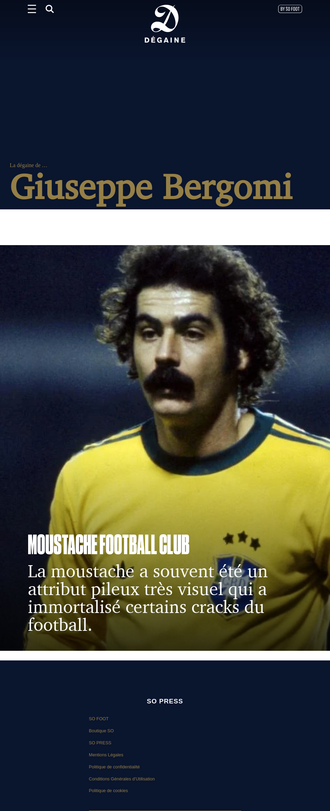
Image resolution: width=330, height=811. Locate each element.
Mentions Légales (106, 754)
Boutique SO (101, 730)
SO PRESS (100, 742)
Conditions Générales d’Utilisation (122, 778)
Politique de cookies (108, 790)
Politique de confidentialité (114, 766)
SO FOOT (99, 718)
